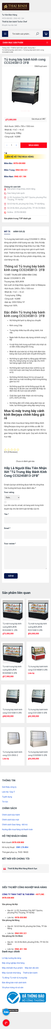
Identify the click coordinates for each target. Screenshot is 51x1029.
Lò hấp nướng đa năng (11, 958)
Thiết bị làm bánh (30, 973)
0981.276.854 (22, 847)
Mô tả (7, 231)
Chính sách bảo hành (11, 815)
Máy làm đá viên (32, 968)
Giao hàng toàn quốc (16, 193)
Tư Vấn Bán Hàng (9, 15)
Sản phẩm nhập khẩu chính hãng (21, 189)
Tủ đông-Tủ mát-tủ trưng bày (14, 978)
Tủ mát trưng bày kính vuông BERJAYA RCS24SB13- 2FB (12, 627)
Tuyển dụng (7, 797)
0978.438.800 (18, 842)
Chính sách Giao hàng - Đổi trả (14, 824)
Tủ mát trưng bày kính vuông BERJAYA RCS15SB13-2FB (37, 627)
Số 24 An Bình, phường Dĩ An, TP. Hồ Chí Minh (26, 208)
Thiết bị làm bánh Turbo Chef (14, 22)
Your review (10, 544)
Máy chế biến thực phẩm (12, 968)
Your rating (9, 492)
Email (7, 528)
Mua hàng (34, 145)
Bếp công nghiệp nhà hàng (13, 963)
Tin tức (5, 802)
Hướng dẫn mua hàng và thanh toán (17, 829)
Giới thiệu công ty (9, 787)
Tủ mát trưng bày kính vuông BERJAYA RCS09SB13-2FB (12, 669)
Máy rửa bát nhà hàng (11, 973)
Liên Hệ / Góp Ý (8, 792)
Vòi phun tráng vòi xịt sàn (12, 987)
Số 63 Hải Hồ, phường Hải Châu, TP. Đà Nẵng (25, 204)
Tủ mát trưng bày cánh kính (12, 50)
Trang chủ (5, 48)
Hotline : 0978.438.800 (16, 212)
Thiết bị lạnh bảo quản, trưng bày (23, 48)
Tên (6, 514)
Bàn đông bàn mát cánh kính (14, 982)
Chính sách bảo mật (10, 820)
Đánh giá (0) (19, 231)
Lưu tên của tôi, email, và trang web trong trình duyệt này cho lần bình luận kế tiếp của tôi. (24, 507)
